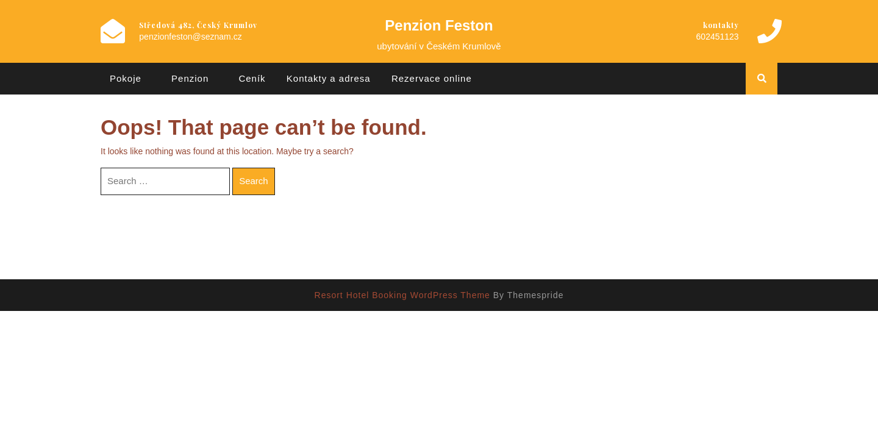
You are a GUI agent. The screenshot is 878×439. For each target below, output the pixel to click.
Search (253, 181)
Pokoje (125, 78)
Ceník (251, 78)
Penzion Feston (439, 25)
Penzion (190, 78)
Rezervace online (431, 78)
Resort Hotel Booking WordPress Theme (402, 295)
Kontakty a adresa (329, 78)
